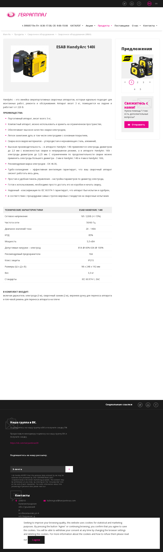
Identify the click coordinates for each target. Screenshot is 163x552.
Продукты (104, 25)
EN (156, 3)
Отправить (138, 124)
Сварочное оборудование (41, 34)
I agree (36, 539)
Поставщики (122, 25)
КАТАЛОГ (75, 25)
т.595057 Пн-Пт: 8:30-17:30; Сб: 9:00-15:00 (45, 25)
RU (149, 3)
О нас (135, 25)
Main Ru (7, 34)
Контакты (149, 25)
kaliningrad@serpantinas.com (61, 500)
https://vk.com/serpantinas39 (24, 443)
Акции (89, 25)
